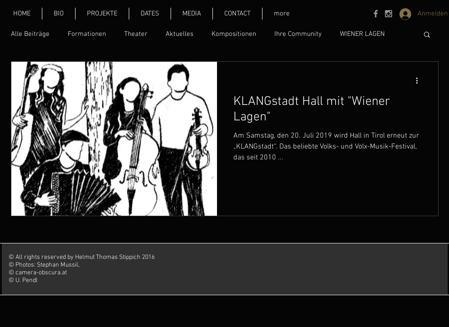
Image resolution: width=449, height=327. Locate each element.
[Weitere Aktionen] (420, 80)
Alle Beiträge (30, 34)
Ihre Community (298, 34)
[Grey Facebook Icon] (376, 14)
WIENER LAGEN (362, 34)
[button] (281, 14)
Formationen (87, 34)
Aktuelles (179, 34)
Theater (135, 34)
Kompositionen (234, 34)
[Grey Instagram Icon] (388, 14)
